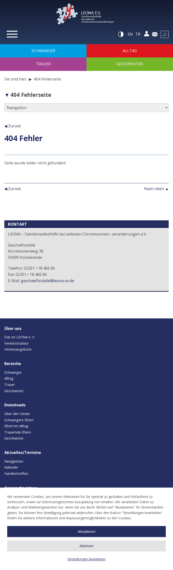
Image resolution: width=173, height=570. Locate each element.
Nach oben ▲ (156, 188)
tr (137, 34)
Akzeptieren (86, 531)
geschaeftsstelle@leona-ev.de (47, 280)
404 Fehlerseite (30, 95)
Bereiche (12, 363)
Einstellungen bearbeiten (86, 559)
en (130, 34)
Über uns (12, 328)
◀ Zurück (12, 126)
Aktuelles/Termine (22, 452)
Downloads (14, 405)
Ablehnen (86, 546)
